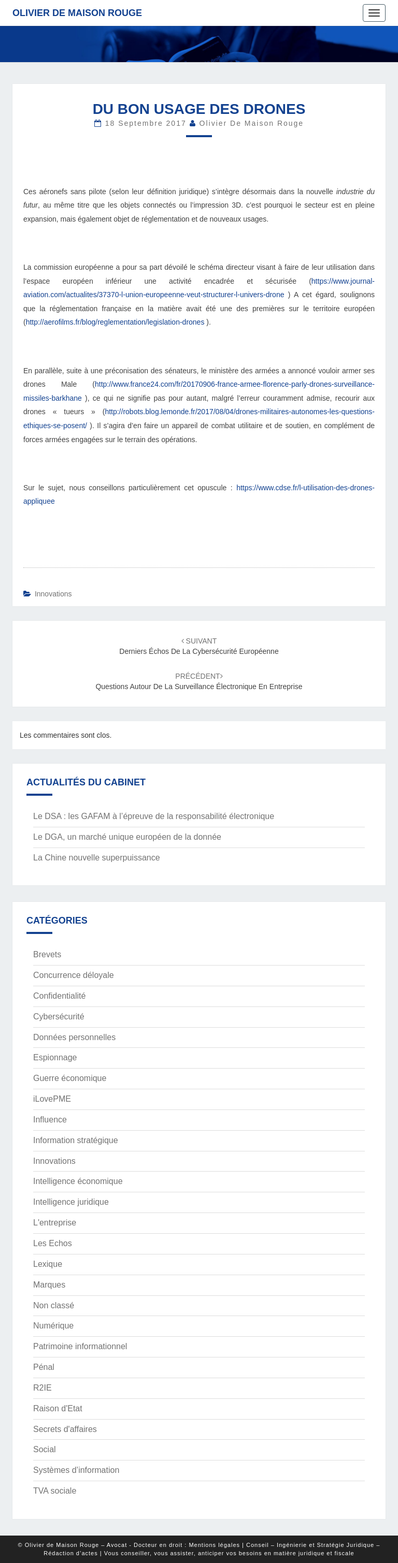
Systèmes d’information (76, 1470)
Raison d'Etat (57, 1408)
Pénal (43, 1367)
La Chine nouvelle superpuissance (96, 857)
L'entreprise (54, 1222)
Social (44, 1449)
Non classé (53, 1305)
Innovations (53, 594)
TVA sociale (54, 1490)
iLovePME (52, 1098)
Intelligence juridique (71, 1201)
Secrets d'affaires (65, 1429)
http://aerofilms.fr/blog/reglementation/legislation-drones (115, 322)
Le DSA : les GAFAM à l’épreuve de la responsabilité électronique (153, 816)
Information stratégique (75, 1140)
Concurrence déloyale (73, 975)
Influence (50, 1119)
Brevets (47, 954)
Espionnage (55, 1057)
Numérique (53, 1325)
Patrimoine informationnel (80, 1346)
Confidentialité (59, 995)
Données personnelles (74, 1037)
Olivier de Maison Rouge (77, 13)
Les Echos (52, 1243)
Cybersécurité (58, 1016)
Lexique (47, 1264)
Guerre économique (69, 1078)
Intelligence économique (78, 1181)
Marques (49, 1284)
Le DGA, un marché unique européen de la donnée (127, 836)
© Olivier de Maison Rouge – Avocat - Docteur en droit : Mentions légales (129, 1545)
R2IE (42, 1387)
